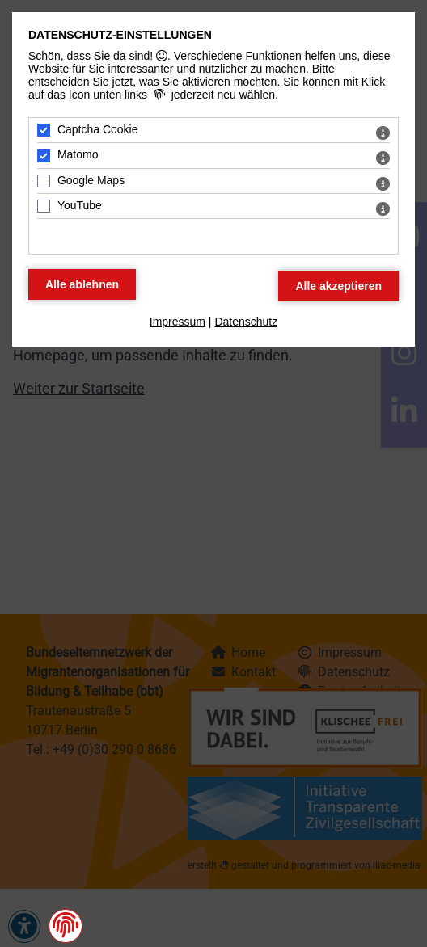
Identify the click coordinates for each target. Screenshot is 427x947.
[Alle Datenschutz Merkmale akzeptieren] (338, 286)
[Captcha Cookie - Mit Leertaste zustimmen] (43, 130)
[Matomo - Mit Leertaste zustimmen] (43, 155)
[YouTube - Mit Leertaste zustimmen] (43, 206)
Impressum (177, 321)
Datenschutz (245, 321)
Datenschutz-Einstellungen (120, 34)
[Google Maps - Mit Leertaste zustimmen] (43, 181)
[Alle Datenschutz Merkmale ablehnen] (82, 284)
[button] (65, 925)
